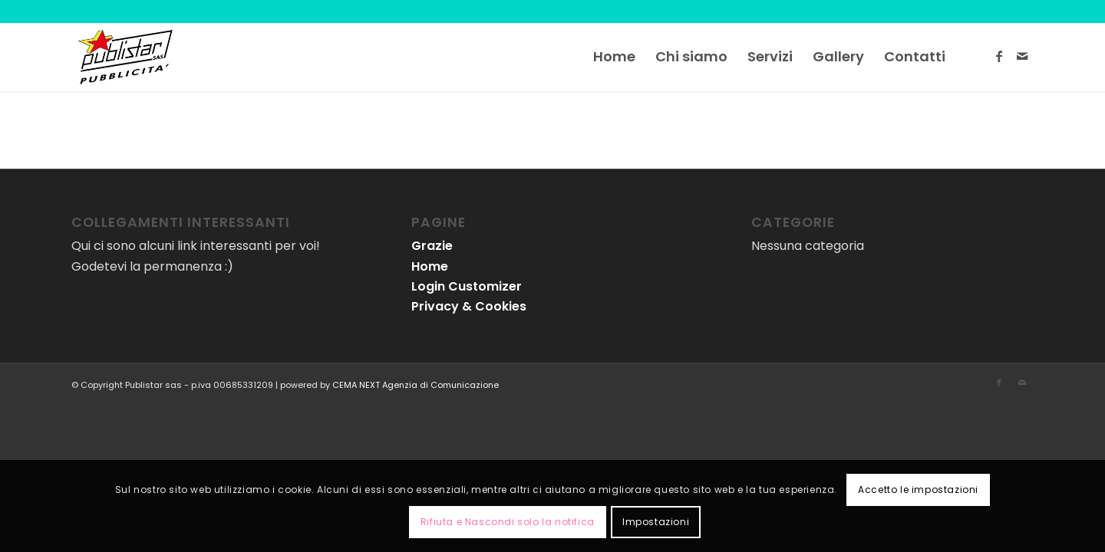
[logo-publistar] (125, 56)
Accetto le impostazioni (918, 489)
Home (429, 266)
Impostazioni (655, 521)
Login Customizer (466, 286)
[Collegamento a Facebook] (999, 55)
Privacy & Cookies (468, 306)
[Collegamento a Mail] (1022, 55)
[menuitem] (614, 56)
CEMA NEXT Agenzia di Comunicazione (415, 385)
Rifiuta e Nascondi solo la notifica (508, 521)
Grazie (432, 246)
